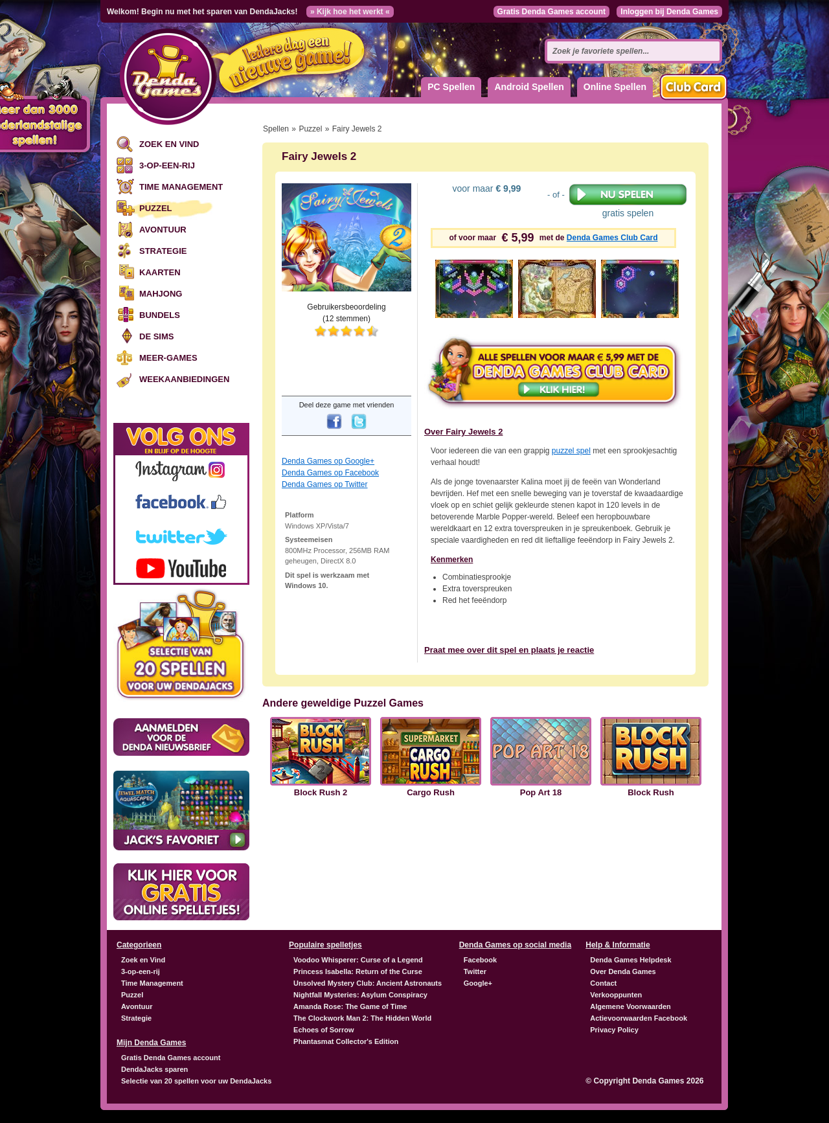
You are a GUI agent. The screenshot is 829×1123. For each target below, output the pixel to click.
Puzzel (155, 208)
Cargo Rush (431, 792)
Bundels (159, 315)
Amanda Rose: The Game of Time (350, 1006)
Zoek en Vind (169, 144)
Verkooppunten (616, 995)
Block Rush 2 (320, 792)
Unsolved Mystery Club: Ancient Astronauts (367, 983)
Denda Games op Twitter (325, 484)
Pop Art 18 (541, 792)
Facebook (480, 960)
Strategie (163, 251)
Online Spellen (615, 87)
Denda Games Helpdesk (630, 960)
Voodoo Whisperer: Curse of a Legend (358, 960)
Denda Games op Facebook (330, 472)
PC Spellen (451, 87)
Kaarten (160, 272)
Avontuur (163, 229)
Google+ (478, 983)
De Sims (156, 336)
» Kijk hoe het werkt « (350, 11)
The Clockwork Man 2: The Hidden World (362, 1018)
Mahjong (160, 294)
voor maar (485, 188)
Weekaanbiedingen (184, 379)
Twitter (475, 971)
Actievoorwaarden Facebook (638, 1018)
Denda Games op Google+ (328, 461)
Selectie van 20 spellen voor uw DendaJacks (196, 1081)
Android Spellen (528, 87)
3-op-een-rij (167, 165)
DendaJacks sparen (154, 1069)
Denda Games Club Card (612, 237)
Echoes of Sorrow (323, 1030)
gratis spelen (628, 200)
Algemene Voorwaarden (630, 1006)
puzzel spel (571, 450)
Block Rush (651, 792)
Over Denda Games (623, 971)
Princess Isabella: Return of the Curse (357, 971)
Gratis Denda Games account (551, 11)
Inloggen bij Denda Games (669, 11)
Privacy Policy (614, 1030)
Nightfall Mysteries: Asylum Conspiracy (360, 995)
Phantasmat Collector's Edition (345, 1041)
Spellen (276, 128)
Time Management (181, 187)
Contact (603, 983)
